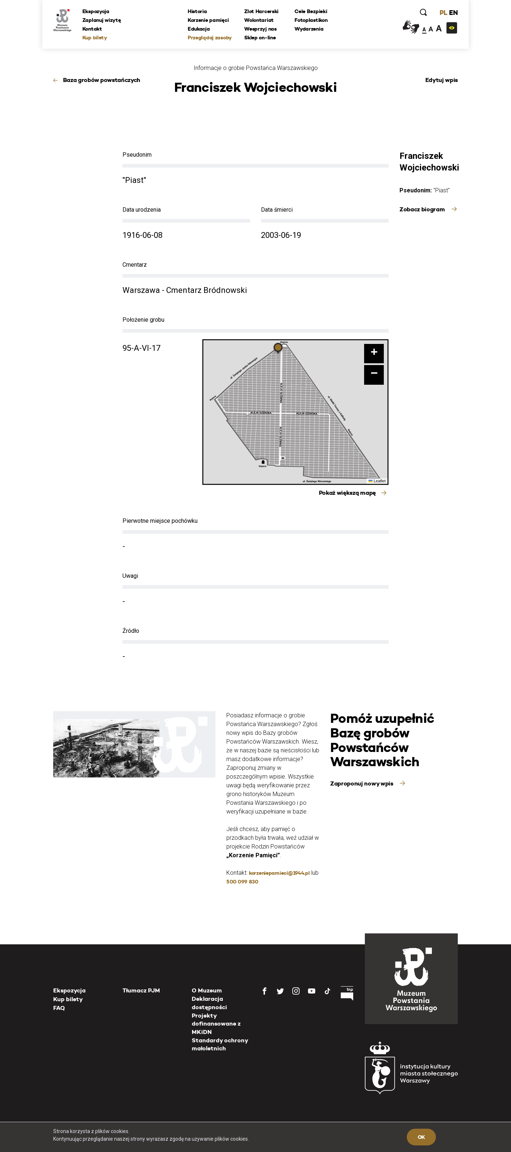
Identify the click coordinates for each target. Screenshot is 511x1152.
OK (421, 1137)
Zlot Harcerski (261, 11)
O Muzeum (207, 990)
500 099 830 (242, 881)
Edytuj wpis (441, 80)
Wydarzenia (308, 29)
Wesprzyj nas (260, 29)
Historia (197, 11)
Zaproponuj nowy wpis (362, 783)
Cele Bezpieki (310, 11)
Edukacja (199, 29)
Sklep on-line (260, 37)
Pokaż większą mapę (347, 493)
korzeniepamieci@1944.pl (279, 873)
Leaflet (377, 481)
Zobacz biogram (422, 209)
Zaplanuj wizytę (101, 20)
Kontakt (92, 29)
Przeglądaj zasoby (210, 37)
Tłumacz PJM (141, 990)
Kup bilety (94, 37)
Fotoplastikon (310, 20)
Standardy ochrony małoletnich (220, 1044)
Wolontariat (259, 20)
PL (443, 12)
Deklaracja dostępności (209, 1003)
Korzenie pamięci (208, 20)
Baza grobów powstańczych (101, 80)
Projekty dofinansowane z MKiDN (216, 1024)
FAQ (59, 1008)
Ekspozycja (95, 11)
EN (453, 12)
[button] (278, 349)
